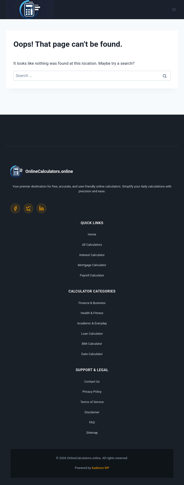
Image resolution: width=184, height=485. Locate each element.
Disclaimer (92, 412)
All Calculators (92, 244)
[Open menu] (173, 9)
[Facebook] (15, 208)
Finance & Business (92, 303)
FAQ (92, 422)
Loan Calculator (92, 333)
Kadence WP (100, 468)
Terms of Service (92, 402)
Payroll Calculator (92, 275)
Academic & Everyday (92, 323)
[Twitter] (28, 208)
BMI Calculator (92, 343)
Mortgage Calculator (92, 265)
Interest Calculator (92, 255)
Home (92, 234)
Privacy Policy (92, 392)
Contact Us (92, 381)
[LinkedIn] (41, 208)
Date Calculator (92, 354)
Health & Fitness (92, 313)
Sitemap (92, 432)
